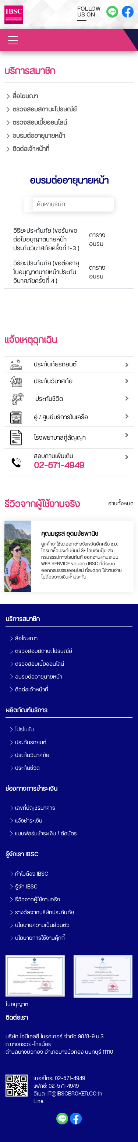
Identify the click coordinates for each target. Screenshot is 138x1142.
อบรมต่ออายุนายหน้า (39, 136)
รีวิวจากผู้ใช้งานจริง (37, 899)
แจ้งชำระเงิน (28, 821)
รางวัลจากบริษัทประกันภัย (44, 912)
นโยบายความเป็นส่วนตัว (42, 925)
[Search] (73, 204)
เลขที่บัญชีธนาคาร (35, 808)
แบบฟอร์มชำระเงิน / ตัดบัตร (46, 833)
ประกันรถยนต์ (30, 742)
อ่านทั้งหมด (121, 503)
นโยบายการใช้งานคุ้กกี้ (40, 938)
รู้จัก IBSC (26, 887)
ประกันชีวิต (27, 768)
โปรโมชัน (24, 729)
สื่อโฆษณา (25, 96)
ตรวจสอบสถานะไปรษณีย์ (45, 109)
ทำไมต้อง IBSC (31, 874)
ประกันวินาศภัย (32, 755)
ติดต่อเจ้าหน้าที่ (31, 149)
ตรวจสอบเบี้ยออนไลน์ (40, 122)
